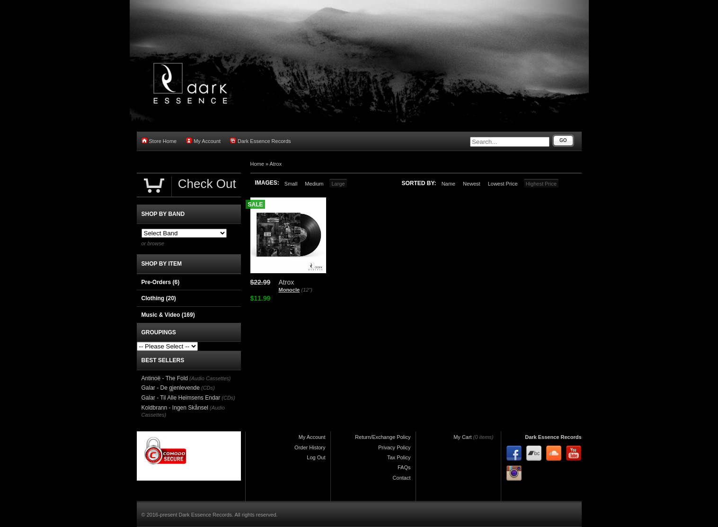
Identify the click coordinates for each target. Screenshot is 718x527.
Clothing (159, 298)
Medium (314, 184)
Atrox (275, 164)
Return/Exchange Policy (382, 437)
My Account (203, 141)
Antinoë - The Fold (165, 378)
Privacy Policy (394, 447)
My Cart (462, 437)
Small (291, 184)
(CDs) (208, 388)
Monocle (289, 290)
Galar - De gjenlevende (171, 387)
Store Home (159, 141)
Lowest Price (503, 184)
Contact (402, 478)
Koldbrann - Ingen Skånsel (175, 407)
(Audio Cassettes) (209, 378)
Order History (309, 447)
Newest (471, 184)
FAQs (404, 467)
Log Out (316, 457)
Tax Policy (399, 457)
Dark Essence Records (260, 141)
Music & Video (168, 315)
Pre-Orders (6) (161, 282)
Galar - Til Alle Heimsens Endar (181, 397)
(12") (306, 290)
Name (448, 184)
